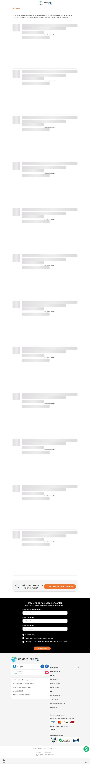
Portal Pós (16, 8)
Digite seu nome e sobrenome (31, 609)
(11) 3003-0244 (17, 683)
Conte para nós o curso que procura (60, 586)
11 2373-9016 (18, 691)
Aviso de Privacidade (61, 641)
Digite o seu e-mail (28, 617)
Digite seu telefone (28, 625)
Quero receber (42, 648)
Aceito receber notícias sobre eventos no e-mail (39, 638)
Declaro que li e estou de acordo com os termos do (46, 641)
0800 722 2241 (17, 687)
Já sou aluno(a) (29, 634)
